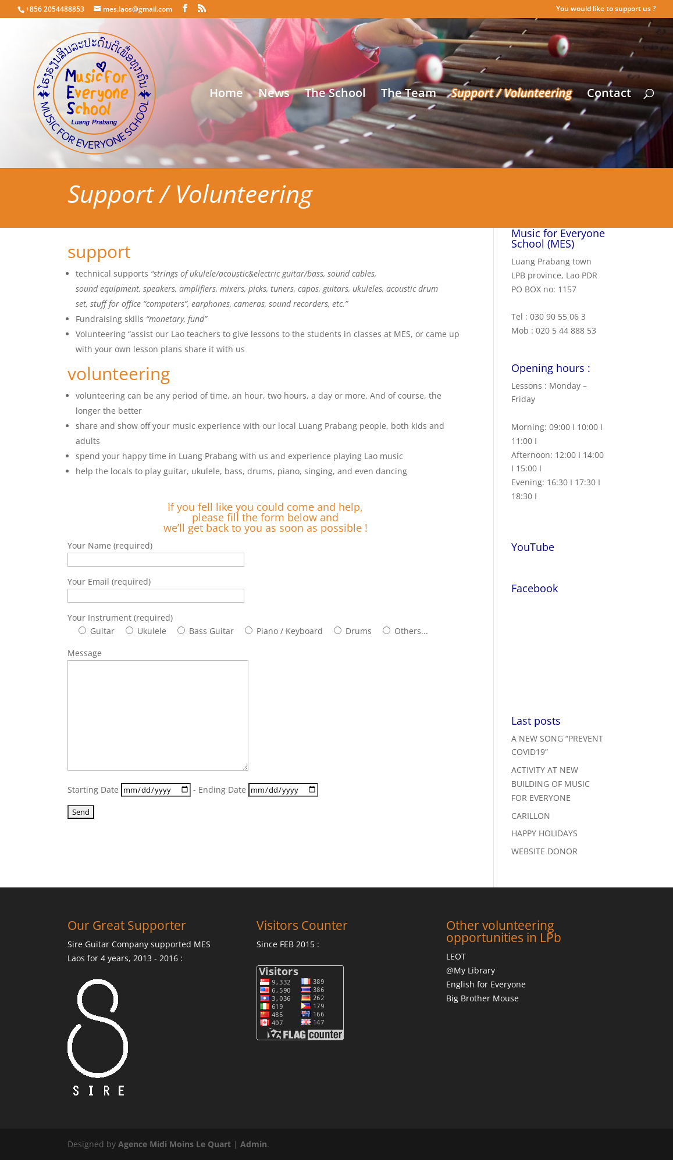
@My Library (470, 970)
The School (335, 95)
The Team (408, 95)
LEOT (456, 956)
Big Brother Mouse (482, 998)
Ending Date (258, 789)
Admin (253, 1144)
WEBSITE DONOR (544, 851)
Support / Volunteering (511, 95)
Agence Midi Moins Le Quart (174, 1144)
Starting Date (130, 789)
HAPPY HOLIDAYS (544, 833)
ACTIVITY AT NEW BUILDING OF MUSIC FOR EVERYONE (550, 783)
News (274, 95)
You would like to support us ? (606, 9)
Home (226, 95)
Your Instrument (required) (120, 617)
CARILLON (530, 815)
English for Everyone (486, 984)
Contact (609, 95)
